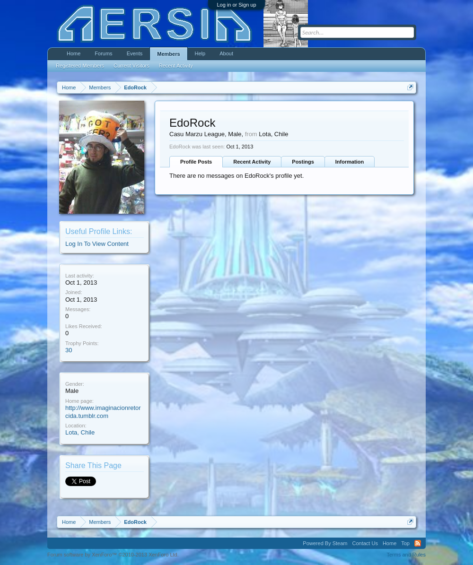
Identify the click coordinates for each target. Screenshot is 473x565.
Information (349, 162)
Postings (303, 162)
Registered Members (80, 66)
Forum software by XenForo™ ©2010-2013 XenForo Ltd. (113, 554)
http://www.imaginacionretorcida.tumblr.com (103, 411)
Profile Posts (196, 162)
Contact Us (364, 543)
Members (168, 54)
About (226, 53)
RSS (417, 543)
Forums (103, 53)
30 (68, 350)
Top (405, 543)
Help (200, 53)
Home (73, 53)
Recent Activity (252, 162)
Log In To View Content (97, 243)
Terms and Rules (406, 554)
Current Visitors (131, 66)
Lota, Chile (80, 432)
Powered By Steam (325, 543)
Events (135, 53)
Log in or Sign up (236, 5)
